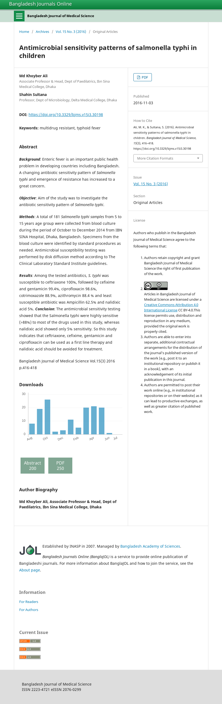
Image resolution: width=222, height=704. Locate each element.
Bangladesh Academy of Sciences (150, 546)
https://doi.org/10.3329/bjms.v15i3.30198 (66, 114)
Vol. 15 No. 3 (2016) (71, 31)
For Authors (28, 609)
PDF (144, 77)
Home (24, 31)
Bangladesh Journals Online (40, 4)
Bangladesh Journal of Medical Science (60, 15)
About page (29, 570)
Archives (42, 31)
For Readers (28, 601)
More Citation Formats (155, 158)
